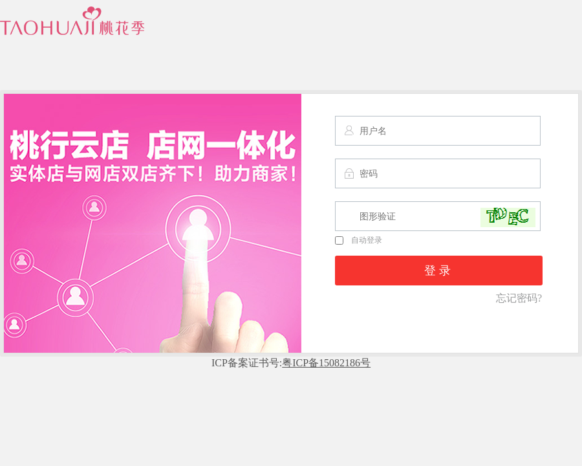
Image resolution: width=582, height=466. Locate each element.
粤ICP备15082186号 (326, 362)
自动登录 (358, 240)
